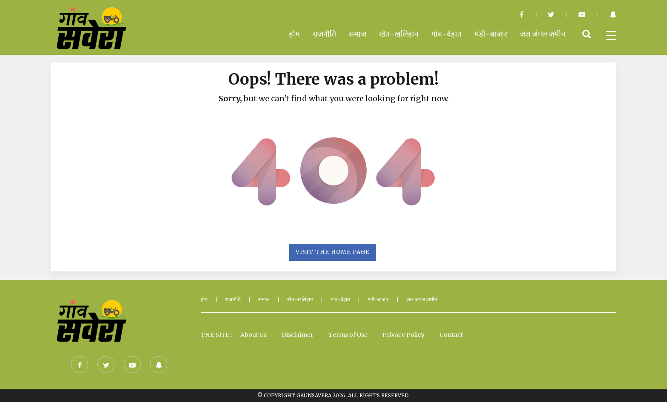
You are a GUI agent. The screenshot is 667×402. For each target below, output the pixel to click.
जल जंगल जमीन (542, 34)
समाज (357, 34)
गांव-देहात (446, 34)
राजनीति (324, 34)
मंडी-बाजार (490, 34)
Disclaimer (298, 335)
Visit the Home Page (333, 252)
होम (294, 34)
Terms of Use (348, 335)
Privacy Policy (403, 335)
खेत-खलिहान (399, 34)
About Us (253, 335)
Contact (451, 335)
